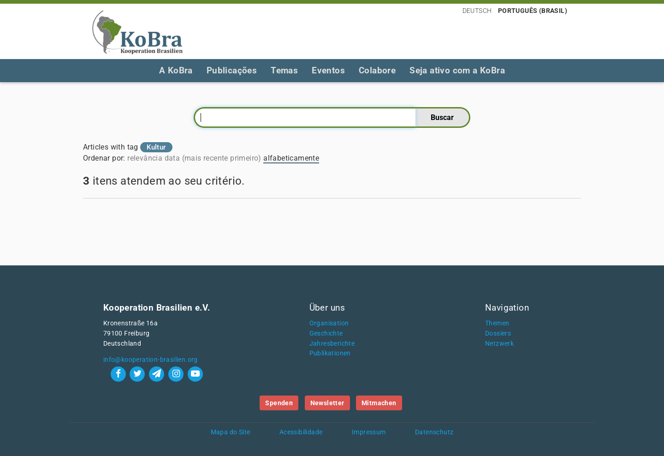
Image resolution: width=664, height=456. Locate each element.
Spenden (279, 403)
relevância (144, 158)
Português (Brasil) (532, 10)
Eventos (328, 70)
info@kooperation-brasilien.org (150, 360)
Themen (497, 323)
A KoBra (176, 70)
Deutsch (477, 10)
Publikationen (330, 353)
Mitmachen (379, 403)
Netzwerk (499, 344)
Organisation (329, 323)
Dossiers (498, 333)
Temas (284, 70)
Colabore (377, 70)
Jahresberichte (332, 344)
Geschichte (326, 333)
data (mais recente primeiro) (213, 158)
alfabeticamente (291, 158)
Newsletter (327, 403)
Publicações (232, 70)
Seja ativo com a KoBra (457, 70)
